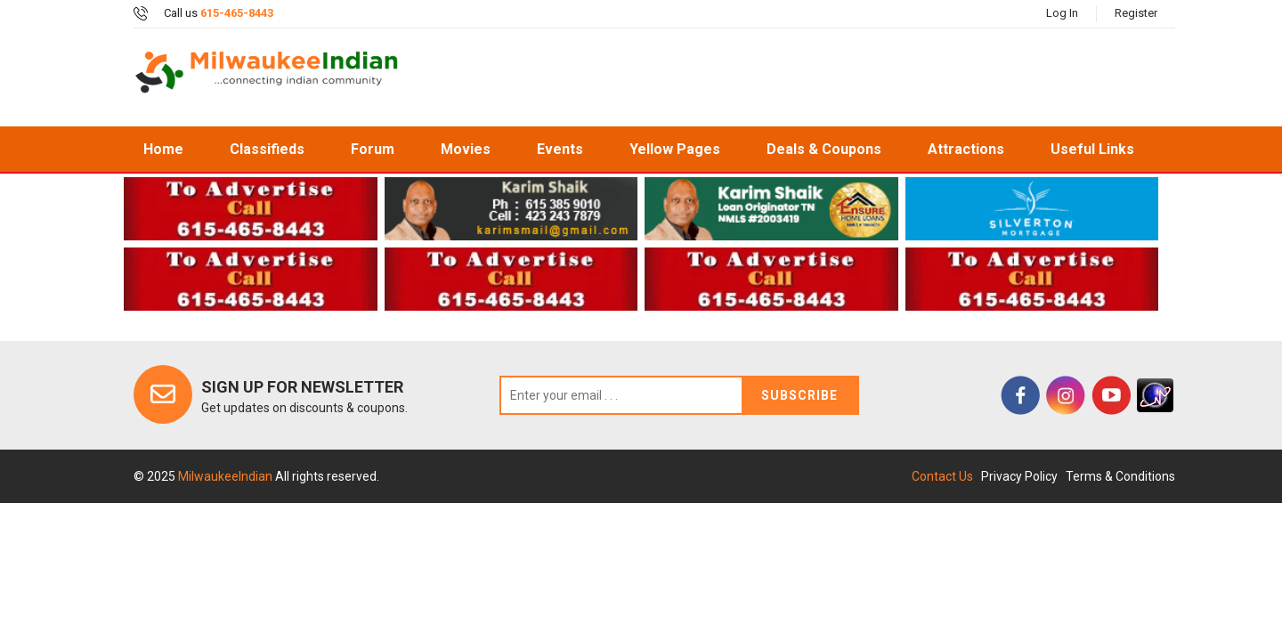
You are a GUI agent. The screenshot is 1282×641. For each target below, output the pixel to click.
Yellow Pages (674, 149)
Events (560, 149)
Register (1136, 13)
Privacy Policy (1019, 476)
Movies (466, 149)
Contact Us (942, 476)
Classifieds (267, 149)
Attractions (966, 149)
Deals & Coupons (824, 149)
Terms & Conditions (1120, 476)
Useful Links (1092, 149)
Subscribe (799, 395)
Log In (1062, 13)
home (163, 149)
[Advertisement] (796, 77)
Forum (372, 149)
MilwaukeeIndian (226, 476)
